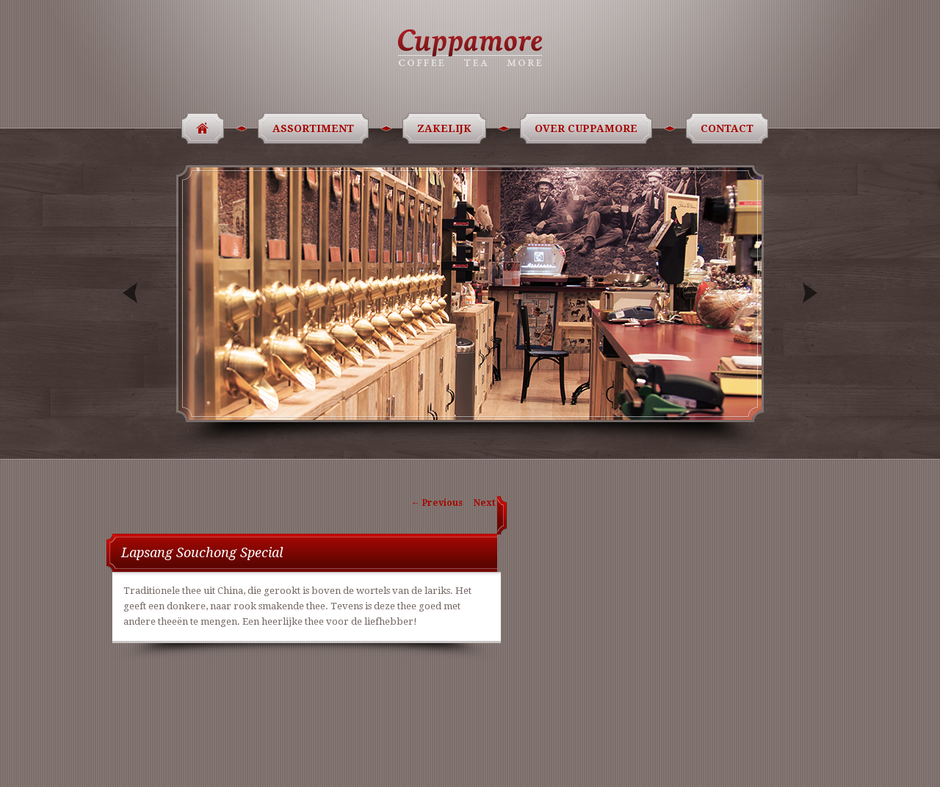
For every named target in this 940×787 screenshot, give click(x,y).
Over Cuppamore (589, 128)
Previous (132, 293)
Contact (730, 128)
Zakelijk (447, 128)
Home (197, 128)
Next (808, 293)
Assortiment (315, 128)
